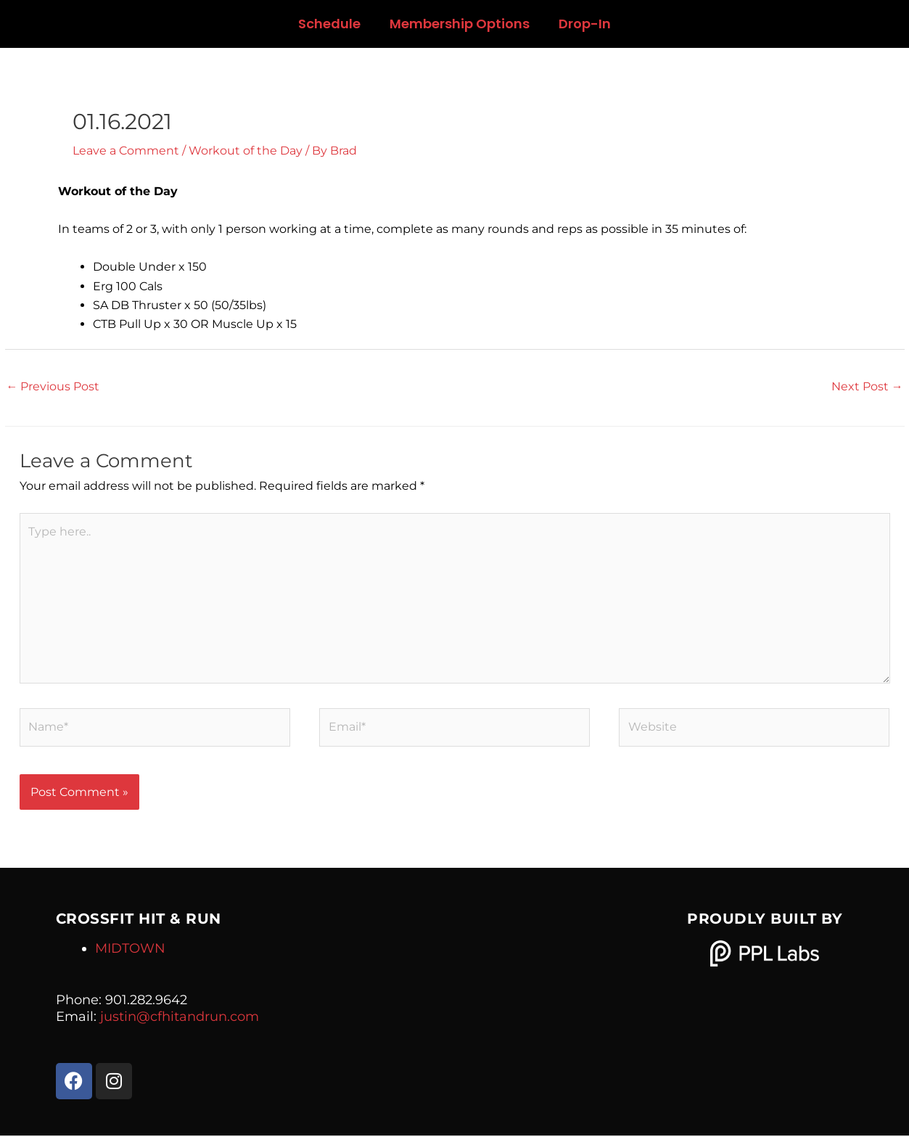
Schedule (329, 24)
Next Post (867, 386)
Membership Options (460, 24)
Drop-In (585, 24)
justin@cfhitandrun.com (179, 1018)
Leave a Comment (126, 150)
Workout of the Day (246, 150)
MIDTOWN (130, 951)
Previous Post (53, 386)
